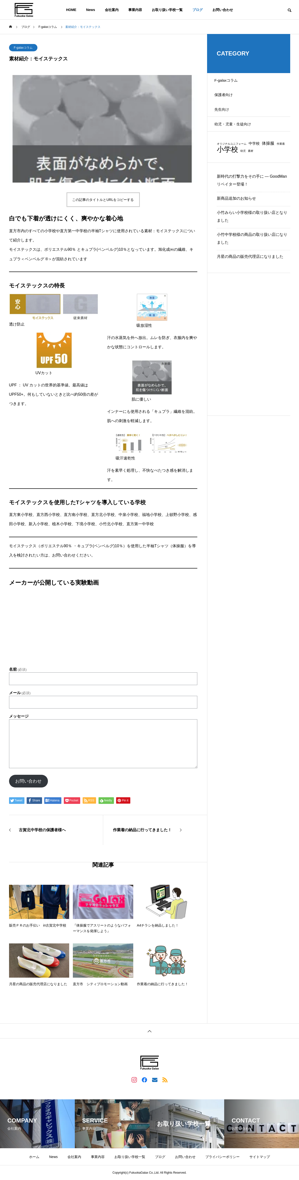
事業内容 (135, 10)
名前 (18, 669)
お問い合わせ (222, 10)
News (90, 10)
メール (20, 693)
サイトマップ (259, 1157)
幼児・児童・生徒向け (236, 133)
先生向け (225, 116)
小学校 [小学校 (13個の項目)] (227, 159)
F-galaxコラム (23, 47)
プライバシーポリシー (222, 1157)
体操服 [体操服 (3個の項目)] (268, 153)
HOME (71, 10)
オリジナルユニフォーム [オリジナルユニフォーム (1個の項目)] (231, 154)
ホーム (34, 1157)
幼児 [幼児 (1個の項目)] (243, 160)
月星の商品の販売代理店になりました (250, 266)
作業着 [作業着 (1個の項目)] (281, 154)
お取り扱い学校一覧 (167, 10)
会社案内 (112, 10)
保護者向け (226, 99)
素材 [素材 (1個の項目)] (250, 160)
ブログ (197, 10)
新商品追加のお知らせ (236, 208)
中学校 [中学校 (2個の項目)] (254, 153)
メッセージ (19, 716)
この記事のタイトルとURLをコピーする (103, 200)
